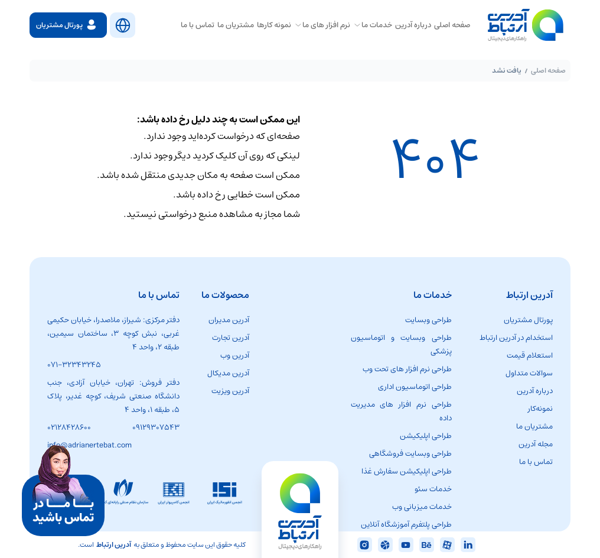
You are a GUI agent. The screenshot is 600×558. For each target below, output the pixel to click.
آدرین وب (234, 355)
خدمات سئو (433, 489)
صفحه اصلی (548, 70)
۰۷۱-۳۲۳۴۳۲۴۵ (74, 365)
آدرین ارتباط (113, 544)
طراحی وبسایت (428, 320)
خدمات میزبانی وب (422, 507)
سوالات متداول (529, 373)
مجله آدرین (536, 444)
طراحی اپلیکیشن (426, 436)
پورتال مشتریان (528, 320)
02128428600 (69, 427)
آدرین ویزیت (230, 391)
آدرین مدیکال (228, 373)
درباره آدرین (535, 391)
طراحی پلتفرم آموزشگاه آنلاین (406, 524)
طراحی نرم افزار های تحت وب (407, 369)
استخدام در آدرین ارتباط (516, 338)
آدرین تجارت (230, 338)
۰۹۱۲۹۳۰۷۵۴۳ (156, 427)
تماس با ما (536, 462)
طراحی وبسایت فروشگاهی (410, 453)
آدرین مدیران (228, 320)
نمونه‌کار (540, 409)
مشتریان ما (534, 426)
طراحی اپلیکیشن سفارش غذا (406, 471)
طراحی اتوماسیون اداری (415, 387)
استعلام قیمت (530, 355)
